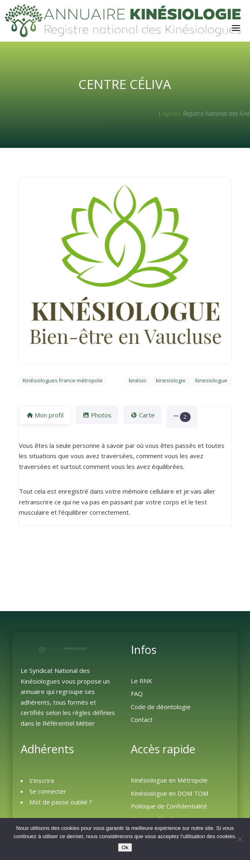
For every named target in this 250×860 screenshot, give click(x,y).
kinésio (137, 380)
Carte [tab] (142, 415)
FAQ (137, 693)
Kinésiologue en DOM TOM (169, 793)
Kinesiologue (211, 380)
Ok (124, 847)
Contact (142, 719)
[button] (182, 416)
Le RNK (141, 681)
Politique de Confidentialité (169, 806)
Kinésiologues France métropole (63, 380)
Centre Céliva (124, 84)
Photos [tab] (97, 415)
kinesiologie (171, 380)
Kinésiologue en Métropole (169, 780)
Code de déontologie (161, 707)
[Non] (240, 839)
